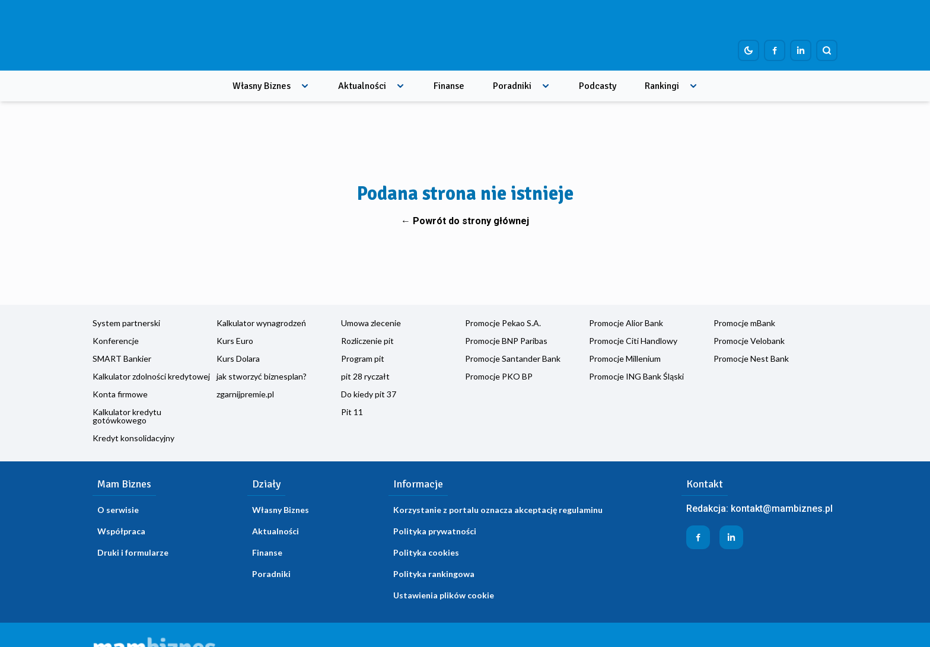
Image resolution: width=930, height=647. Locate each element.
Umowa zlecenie (371, 323)
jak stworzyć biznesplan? (261, 376)
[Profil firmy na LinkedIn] (800, 50)
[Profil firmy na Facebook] (774, 50)
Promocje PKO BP (499, 376)
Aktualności (362, 86)
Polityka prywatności (434, 531)
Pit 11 (352, 412)
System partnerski (126, 323)
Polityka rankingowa (433, 574)
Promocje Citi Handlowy (633, 341)
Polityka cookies (426, 552)
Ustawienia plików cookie (443, 595)
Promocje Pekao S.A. (503, 323)
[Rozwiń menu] (305, 86)
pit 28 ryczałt (365, 376)
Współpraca (121, 531)
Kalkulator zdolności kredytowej (151, 376)
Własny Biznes (261, 86)
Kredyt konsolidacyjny (133, 438)
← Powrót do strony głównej (465, 221)
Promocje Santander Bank (512, 358)
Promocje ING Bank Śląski (636, 376)
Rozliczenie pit (367, 341)
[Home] (164, 35)
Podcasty (597, 86)
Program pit (362, 358)
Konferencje (116, 341)
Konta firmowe (120, 394)
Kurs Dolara (238, 358)
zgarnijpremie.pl (245, 394)
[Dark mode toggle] (748, 50)
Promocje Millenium (625, 358)
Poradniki (512, 86)
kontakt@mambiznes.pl (782, 508)
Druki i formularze (132, 552)
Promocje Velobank (749, 341)
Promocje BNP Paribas (506, 341)
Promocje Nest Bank (751, 358)
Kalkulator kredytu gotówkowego (127, 416)
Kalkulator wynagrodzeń (261, 323)
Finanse (449, 86)
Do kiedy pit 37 (368, 394)
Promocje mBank (744, 323)
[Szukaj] (826, 50)
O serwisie (118, 510)
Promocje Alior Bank (626, 323)
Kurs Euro (234, 341)
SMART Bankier (122, 358)
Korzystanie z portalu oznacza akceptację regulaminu (498, 510)
